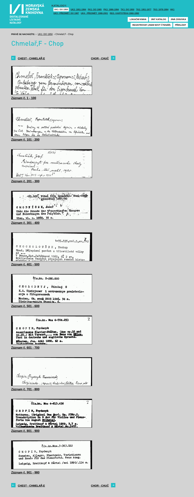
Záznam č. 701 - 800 (25, 389)
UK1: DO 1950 (61, 9)
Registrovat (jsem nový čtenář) (151, 25)
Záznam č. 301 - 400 (25, 222)
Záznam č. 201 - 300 (25, 181)
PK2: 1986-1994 (111, 9)
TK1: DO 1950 (127, 9)
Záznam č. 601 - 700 (25, 347)
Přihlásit (180, 25)
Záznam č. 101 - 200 (25, 139)
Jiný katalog (158, 19)
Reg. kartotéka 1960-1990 (124, 13)
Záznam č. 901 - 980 (25, 472)
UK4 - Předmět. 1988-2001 (94, 13)
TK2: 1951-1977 (143, 9)
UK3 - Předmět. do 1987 (66, 13)
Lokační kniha (138, 19)
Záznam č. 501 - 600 (25, 306)
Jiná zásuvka (178, 19)
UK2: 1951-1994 (78, 9)
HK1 (172, 9)
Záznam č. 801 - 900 (25, 431)
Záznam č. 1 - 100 (23, 98)
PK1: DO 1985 (95, 9)
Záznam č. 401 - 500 (25, 264)
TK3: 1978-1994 (160, 9)
